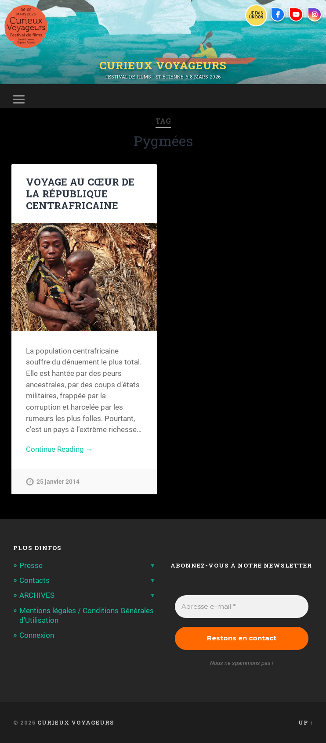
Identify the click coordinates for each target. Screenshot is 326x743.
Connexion (36, 635)
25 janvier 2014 (58, 482)
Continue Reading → (59, 449)
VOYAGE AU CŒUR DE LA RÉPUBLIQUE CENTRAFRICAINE (80, 193)
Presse (31, 565)
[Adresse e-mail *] (241, 606)
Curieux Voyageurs (163, 65)
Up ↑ (305, 722)
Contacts (34, 580)
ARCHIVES (36, 595)
